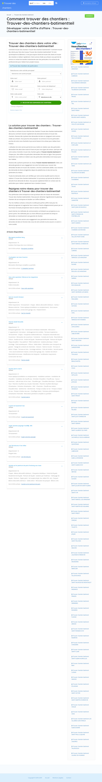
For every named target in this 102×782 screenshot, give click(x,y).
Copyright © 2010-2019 (35, 778)
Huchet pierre (25, 397)
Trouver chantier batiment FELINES (80, 408)
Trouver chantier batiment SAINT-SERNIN (80, 422)
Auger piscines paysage (28, 437)
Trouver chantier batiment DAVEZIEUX (80, 158)
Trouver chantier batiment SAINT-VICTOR (80, 692)
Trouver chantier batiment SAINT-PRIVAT (80, 395)
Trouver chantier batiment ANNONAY (80, 68)
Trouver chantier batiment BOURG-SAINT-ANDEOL (80, 116)
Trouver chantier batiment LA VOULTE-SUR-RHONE (81, 123)
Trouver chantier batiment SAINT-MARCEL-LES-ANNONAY (80, 498)
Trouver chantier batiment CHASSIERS (80, 644)
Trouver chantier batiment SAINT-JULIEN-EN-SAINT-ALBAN (81, 484)
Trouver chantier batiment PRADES (80, 595)
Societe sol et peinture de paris (30, 484)
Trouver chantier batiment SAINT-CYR (80, 491)
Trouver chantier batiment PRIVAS (80, 95)
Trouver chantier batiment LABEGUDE (80, 450)
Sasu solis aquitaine (27, 288)
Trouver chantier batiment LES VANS (81, 165)
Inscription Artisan (89, 3)
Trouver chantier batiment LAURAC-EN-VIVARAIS (80, 754)
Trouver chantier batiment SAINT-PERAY (80, 109)
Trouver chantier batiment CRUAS (80, 185)
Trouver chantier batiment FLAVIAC (80, 616)
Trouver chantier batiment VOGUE (80, 706)
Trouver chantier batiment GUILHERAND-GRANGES (80, 82)
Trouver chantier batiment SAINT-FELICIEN (80, 540)
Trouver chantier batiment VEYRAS (80, 402)
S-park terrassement (27, 417)
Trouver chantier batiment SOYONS (80, 305)
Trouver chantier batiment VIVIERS (80, 130)
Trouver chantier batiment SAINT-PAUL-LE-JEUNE (80, 733)
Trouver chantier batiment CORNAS (80, 249)
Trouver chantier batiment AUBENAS (80, 75)
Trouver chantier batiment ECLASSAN (80, 685)
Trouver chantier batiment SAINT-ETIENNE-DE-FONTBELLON (80, 214)
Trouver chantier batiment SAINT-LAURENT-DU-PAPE (80, 429)
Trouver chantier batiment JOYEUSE (80, 381)
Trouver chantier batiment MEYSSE (80, 471)
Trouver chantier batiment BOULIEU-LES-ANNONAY (80, 270)
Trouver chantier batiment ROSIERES (80, 609)
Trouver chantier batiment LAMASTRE (80, 199)
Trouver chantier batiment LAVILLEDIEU (80, 325)
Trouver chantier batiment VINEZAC (80, 519)
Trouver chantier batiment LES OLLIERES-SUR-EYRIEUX (81, 720)
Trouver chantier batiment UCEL (80, 312)
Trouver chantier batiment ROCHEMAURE (80, 284)
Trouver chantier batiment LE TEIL (81, 102)
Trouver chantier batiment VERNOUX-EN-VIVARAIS (80, 319)
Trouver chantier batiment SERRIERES (80, 602)
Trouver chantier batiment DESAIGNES (80, 561)
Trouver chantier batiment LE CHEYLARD (81, 144)
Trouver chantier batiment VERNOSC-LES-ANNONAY (80, 256)
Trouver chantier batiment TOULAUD (80, 353)
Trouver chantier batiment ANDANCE (80, 588)
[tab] (36, 237)
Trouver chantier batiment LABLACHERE (80, 332)
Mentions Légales (58, 778)
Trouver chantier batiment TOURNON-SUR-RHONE (80, 89)
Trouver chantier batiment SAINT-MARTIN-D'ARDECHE (80, 699)
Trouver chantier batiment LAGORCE (80, 740)
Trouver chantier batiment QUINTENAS (80, 443)
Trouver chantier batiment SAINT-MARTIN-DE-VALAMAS (80, 505)
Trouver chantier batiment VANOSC (80, 678)
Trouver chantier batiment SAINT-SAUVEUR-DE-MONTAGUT (81, 581)
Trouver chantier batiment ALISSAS (80, 478)
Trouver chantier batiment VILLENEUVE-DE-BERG (80, 171)
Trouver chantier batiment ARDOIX (80, 623)
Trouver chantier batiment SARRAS (80, 277)
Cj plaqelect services (27, 268)
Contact (68, 778)
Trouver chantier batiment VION (80, 713)
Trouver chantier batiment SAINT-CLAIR (80, 650)
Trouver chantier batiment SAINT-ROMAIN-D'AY (80, 630)
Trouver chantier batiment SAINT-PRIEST (80, 512)
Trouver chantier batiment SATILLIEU (80, 374)
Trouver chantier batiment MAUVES (80, 547)
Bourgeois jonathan (27, 248)
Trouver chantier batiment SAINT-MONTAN (80, 339)
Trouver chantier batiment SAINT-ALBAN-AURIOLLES (80, 657)
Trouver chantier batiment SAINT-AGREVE (80, 222)
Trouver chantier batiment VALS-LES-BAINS (80, 137)
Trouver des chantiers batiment (24, 15)
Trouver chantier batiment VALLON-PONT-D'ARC (80, 236)
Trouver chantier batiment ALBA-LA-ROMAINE (80, 457)
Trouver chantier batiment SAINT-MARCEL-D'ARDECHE (80, 242)
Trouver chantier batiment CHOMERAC (80, 178)
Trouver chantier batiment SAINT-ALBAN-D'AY (80, 464)
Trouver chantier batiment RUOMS (80, 263)
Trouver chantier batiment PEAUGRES (80, 298)
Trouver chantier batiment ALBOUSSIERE (80, 726)
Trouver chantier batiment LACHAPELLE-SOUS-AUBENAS (80, 436)
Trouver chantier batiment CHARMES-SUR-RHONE (80, 229)
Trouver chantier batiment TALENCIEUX (80, 747)
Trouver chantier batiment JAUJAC (80, 533)
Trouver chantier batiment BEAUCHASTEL (80, 360)
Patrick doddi (25, 360)
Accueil (9, 15)
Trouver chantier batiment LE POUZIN (81, 151)
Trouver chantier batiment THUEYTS (80, 526)
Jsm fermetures (26, 457)
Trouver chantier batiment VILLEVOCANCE (80, 574)
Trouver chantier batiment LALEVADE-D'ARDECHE (80, 554)
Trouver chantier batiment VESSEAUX (80, 388)
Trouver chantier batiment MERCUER (80, 567)
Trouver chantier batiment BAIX (80, 664)
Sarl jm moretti (25, 313)
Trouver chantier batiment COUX (80, 367)
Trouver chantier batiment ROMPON (80, 637)
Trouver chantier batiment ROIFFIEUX (80, 192)
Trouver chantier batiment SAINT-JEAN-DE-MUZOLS (80, 206)
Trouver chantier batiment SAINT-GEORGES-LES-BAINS (80, 291)
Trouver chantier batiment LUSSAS (80, 671)
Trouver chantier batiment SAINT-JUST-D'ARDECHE (80, 415)
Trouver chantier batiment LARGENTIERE (80, 346)
